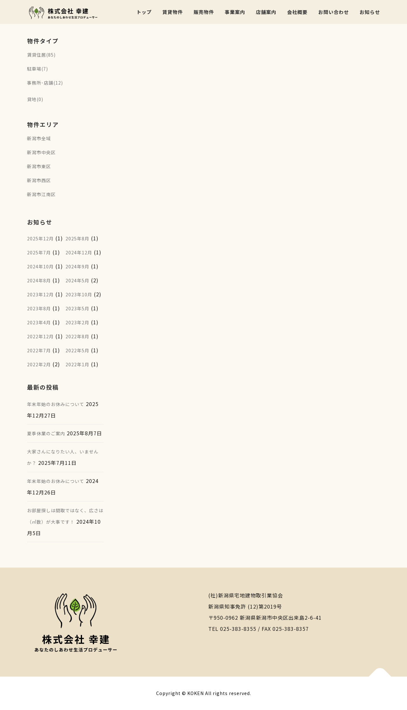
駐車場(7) (37, 68)
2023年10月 (79, 294)
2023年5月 (77, 308)
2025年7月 (39, 252)
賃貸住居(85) (41, 55)
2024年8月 (39, 280)
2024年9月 (77, 266)
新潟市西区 (39, 180)
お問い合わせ (333, 12)
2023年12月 (40, 294)
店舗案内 (266, 12)
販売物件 (204, 12)
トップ (144, 12)
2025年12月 (40, 238)
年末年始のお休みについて (55, 404)
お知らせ (370, 12)
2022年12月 (40, 336)
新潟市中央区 (41, 152)
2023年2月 (77, 322)
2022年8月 (77, 336)
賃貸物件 (172, 12)
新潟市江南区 (41, 194)
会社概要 (297, 12)
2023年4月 (39, 322)
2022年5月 (77, 350)
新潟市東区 (39, 166)
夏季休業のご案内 (46, 433)
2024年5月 (77, 280)
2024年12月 (79, 252)
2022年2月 (39, 364)
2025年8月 (77, 238)
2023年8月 (39, 308)
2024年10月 (40, 266)
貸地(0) (35, 99)
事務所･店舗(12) (45, 82)
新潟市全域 (39, 138)
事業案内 (235, 12)
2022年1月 (77, 364)
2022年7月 (39, 350)
